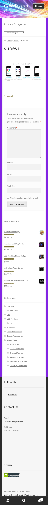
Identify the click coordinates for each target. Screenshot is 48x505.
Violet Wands (12, 340)
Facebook (10, 394)
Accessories (15, 344)
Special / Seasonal (14, 332)
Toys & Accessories (15, 336)
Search (24, 500)
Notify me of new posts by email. (24, 198)
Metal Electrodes (17, 357)
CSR (8, 315)
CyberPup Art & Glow (16, 8)
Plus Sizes (14, 310)
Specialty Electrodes (18, 366)
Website (11, 186)
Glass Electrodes (17, 349)
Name (10, 162)
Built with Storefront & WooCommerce (21, 495)
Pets (12, 323)
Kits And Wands (16, 353)
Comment (12, 128)
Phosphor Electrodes (18, 361)
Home (9, 40)
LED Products (12, 319)
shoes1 (16, 40)
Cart (37, 499)
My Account (8, 500)
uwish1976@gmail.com (14, 421)
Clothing (10, 306)
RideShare (11, 327)
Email (10, 174)
